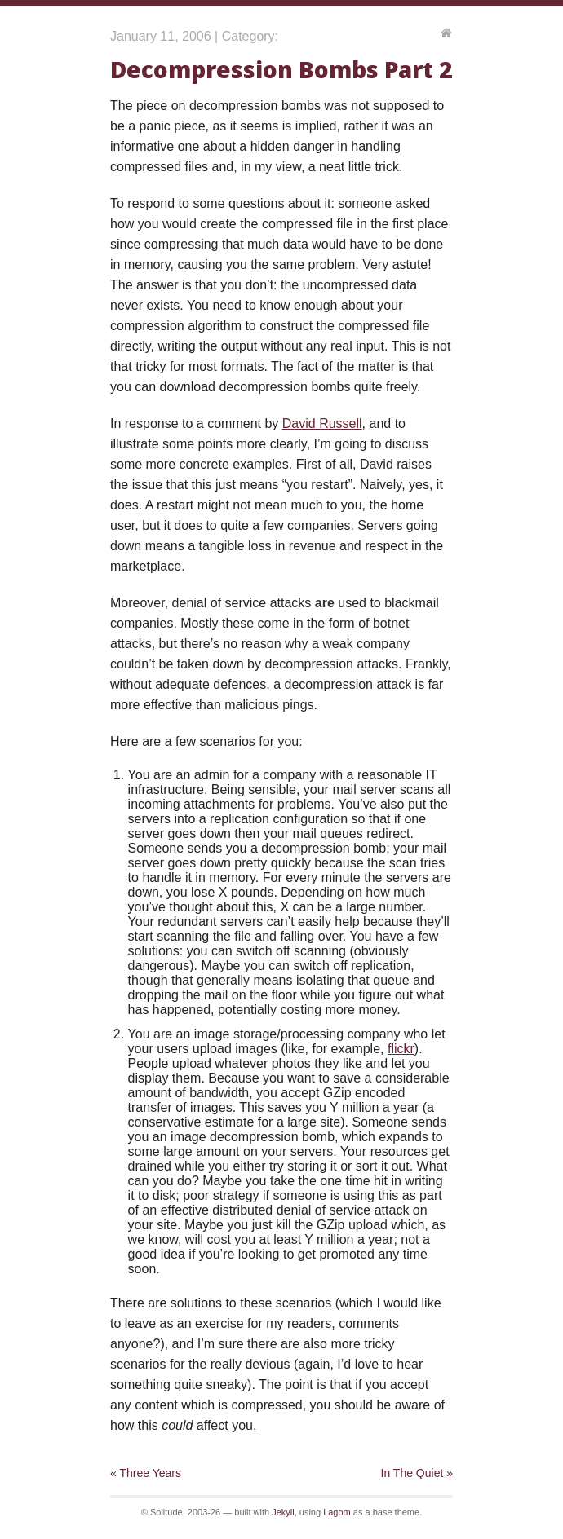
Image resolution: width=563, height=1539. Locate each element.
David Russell (322, 423)
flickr (401, 1049)
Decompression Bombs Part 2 (281, 69)
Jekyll (283, 1512)
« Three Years (145, 1472)
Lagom (337, 1512)
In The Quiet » (417, 1472)
